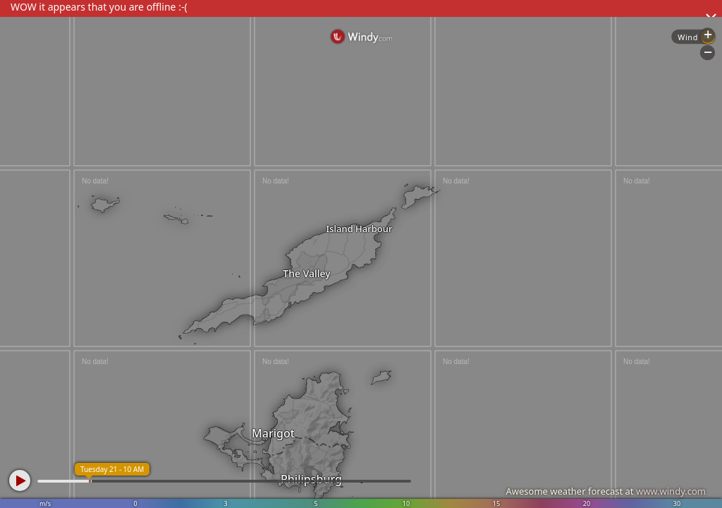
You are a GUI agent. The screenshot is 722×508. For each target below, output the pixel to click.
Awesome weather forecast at (606, 491)
